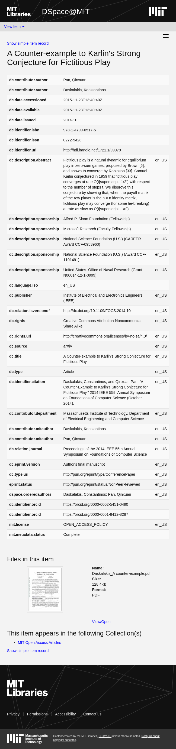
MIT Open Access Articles (39, 642)
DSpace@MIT (65, 11)
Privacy (13, 714)
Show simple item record (28, 43)
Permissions (37, 714)
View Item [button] (14, 26)
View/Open (101, 622)
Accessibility (65, 714)
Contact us (92, 714)
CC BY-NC (105, 736)
